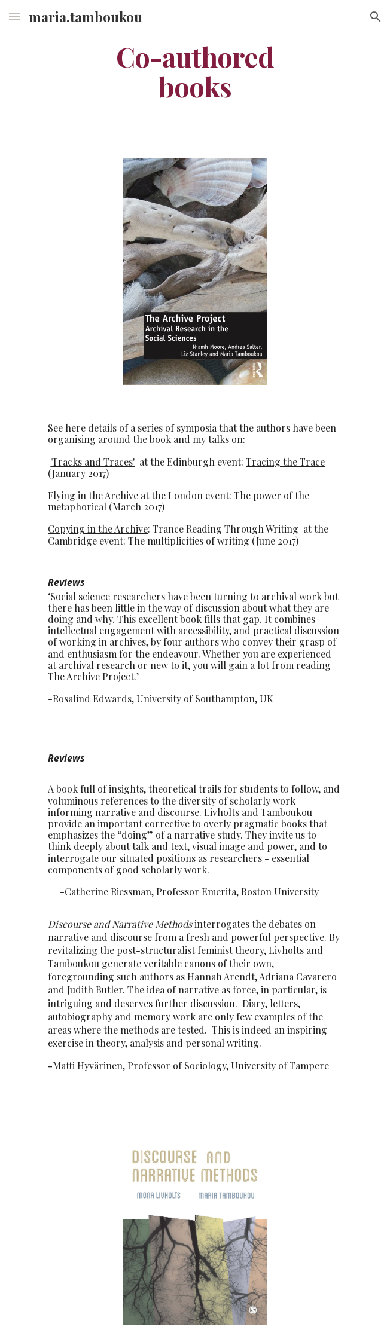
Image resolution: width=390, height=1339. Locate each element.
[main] (194, 71)
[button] (14, 16)
